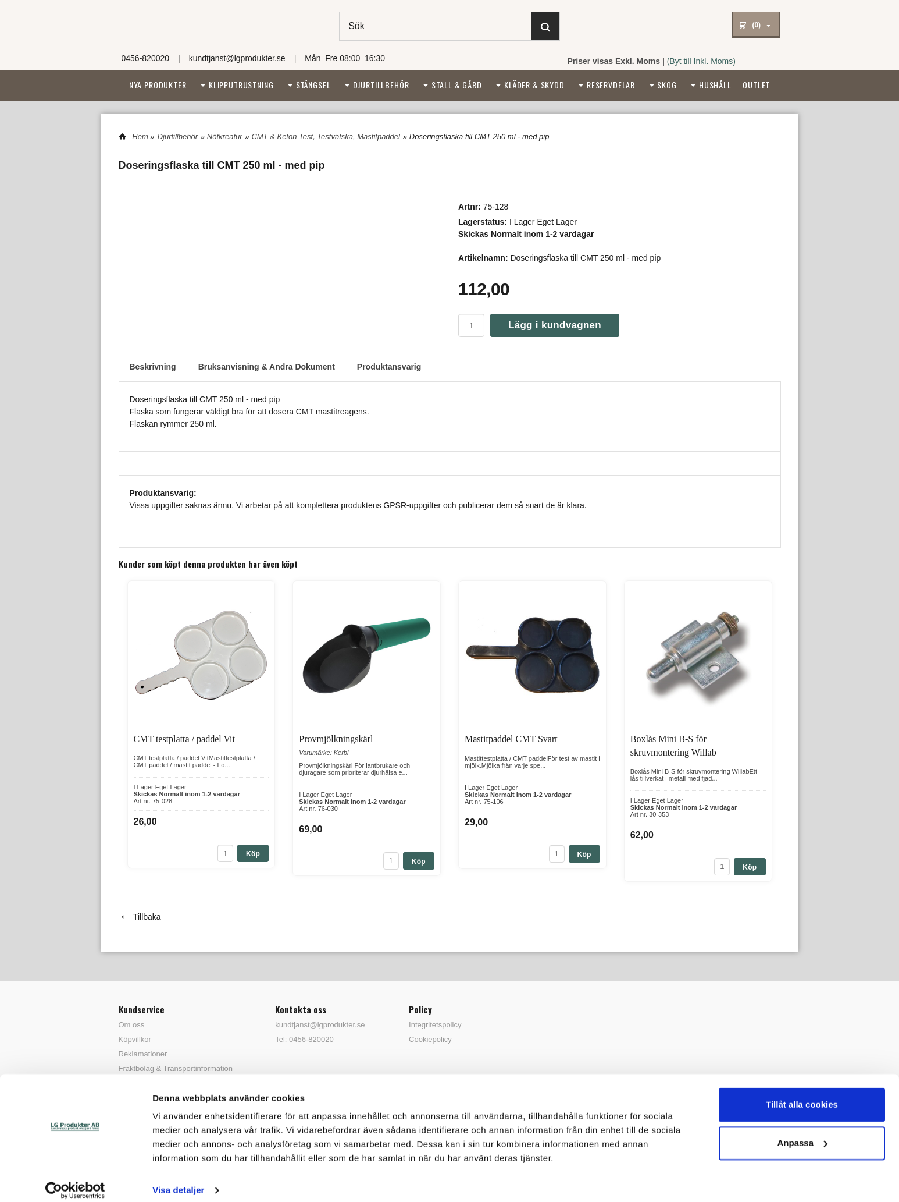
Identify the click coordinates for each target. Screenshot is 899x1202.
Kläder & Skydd (534, 85)
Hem (140, 136)
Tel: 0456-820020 (304, 1039)
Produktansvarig (389, 366)
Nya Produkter (158, 85)
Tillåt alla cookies (802, 1093)
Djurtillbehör (381, 85)
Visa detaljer (178, 1179)
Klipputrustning (241, 85)
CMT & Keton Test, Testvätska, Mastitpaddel (325, 136)
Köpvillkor (135, 1039)
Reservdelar (611, 85)
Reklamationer (143, 1053)
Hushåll (715, 85)
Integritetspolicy (435, 1024)
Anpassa (802, 1131)
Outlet (756, 85)
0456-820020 (146, 58)
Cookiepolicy (430, 1039)
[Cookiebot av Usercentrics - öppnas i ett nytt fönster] (75, 1179)
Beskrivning (153, 366)
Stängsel (313, 85)
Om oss (132, 1024)
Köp (253, 854)
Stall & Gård (456, 85)
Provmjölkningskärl (336, 739)
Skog (666, 85)
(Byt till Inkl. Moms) (701, 61)
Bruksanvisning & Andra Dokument (266, 366)
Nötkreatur (224, 136)
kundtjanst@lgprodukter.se (237, 58)
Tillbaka (140, 916)
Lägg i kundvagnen (554, 325)
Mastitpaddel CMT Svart (511, 739)
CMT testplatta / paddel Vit (184, 739)
